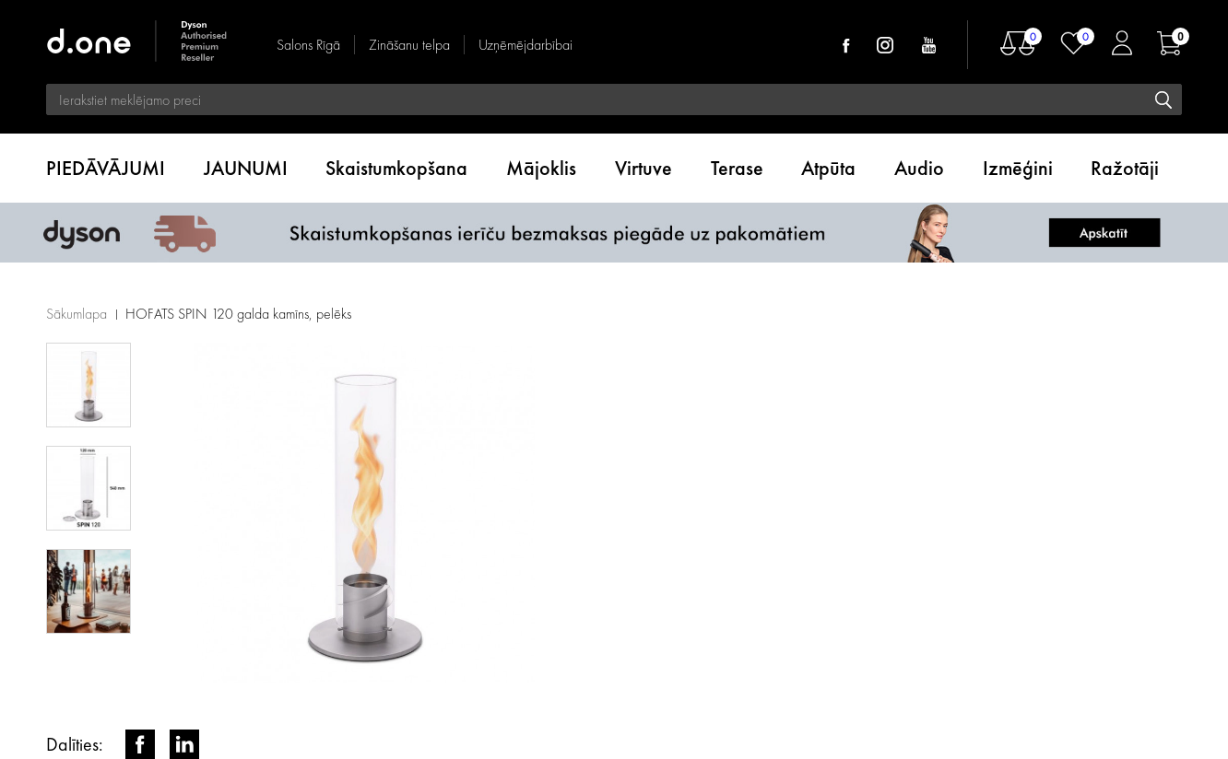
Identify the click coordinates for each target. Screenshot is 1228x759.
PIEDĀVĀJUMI (105, 168)
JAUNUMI (246, 168)
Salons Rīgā (308, 44)
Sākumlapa (76, 313)
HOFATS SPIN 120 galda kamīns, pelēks (238, 313)
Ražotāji (1125, 168)
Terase (737, 168)
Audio (919, 168)
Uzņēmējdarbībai (525, 44)
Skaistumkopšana (396, 168)
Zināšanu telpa (409, 44)
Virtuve (643, 168)
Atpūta (828, 168)
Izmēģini (1018, 168)
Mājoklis (541, 168)
